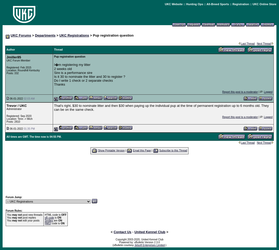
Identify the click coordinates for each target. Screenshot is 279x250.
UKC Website (174, 4)
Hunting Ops (194, 4)
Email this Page (142, 150)
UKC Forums (21, 35)
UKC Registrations (74, 35)
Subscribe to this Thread (173, 150)
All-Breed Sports (218, 4)
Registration (240, 4)
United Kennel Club (149, 232)
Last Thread (248, 43)
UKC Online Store (264, 4)
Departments (45, 35)
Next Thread (264, 43)
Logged (268, 92)
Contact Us (122, 232)
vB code (49, 217)
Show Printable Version (111, 150)
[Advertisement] (140, 174)
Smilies (49, 220)
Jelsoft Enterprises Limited (149, 245)
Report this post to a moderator (240, 92)
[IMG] (48, 223)
